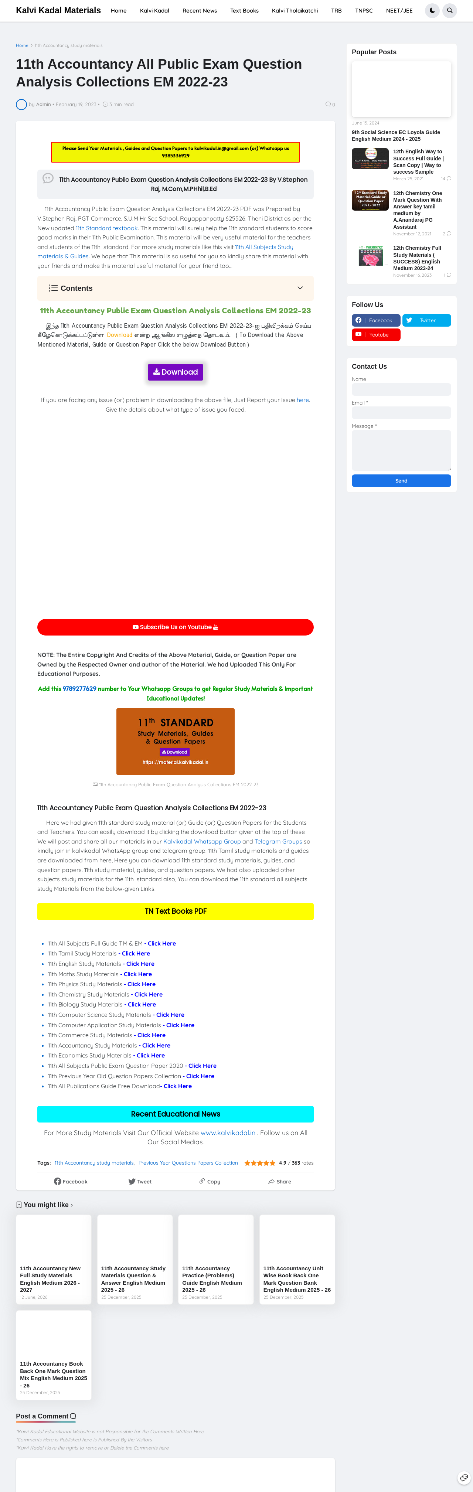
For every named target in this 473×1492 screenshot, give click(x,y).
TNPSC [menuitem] (364, 10)
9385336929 (176, 155)
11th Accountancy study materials (69, 45)
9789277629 (79, 688)
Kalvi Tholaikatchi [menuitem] (295, 10)
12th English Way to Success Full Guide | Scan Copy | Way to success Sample (418, 162)
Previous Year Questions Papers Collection (188, 1162)
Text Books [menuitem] (244, 10)
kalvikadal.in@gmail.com (222, 148)
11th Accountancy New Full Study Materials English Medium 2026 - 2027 (50, 1279)
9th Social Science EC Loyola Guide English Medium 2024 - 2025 (396, 135)
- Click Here (160, 943)
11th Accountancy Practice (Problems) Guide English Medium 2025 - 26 (212, 1279)
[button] (432, 10)
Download (175, 372)
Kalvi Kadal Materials (58, 10)
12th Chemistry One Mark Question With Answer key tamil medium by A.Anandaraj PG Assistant (417, 210)
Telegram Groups (278, 841)
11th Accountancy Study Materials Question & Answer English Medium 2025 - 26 (133, 1279)
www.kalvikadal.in (228, 1132)
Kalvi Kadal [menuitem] (154, 10)
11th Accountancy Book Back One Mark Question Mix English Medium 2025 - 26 (53, 1374)
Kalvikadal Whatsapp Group (202, 841)
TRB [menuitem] (336, 10)
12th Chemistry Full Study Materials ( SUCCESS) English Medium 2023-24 (417, 258)
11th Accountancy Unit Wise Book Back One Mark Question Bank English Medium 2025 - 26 (297, 1279)
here (303, 399)
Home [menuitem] (119, 10)
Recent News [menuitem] (200, 10)
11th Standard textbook (107, 228)
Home (22, 45)
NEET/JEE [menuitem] (399, 10)
